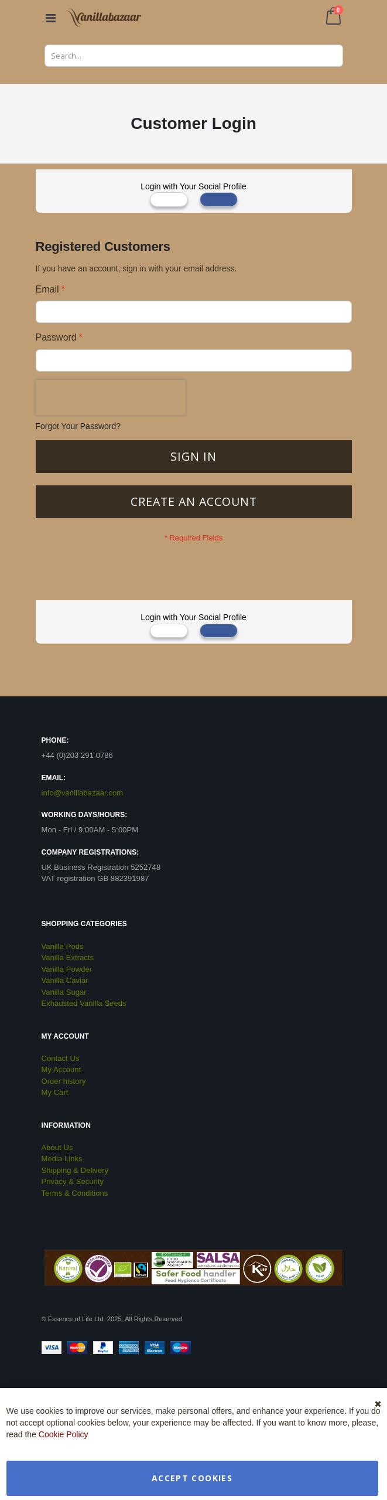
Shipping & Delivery (75, 1170)
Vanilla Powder (67, 969)
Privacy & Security (73, 1181)
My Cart (55, 1092)
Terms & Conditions (75, 1193)
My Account (61, 1069)
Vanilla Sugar (64, 992)
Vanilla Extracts (68, 957)
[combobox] (193, 56)
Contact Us (61, 1058)
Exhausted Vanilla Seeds (84, 1003)
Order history (64, 1081)
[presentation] (111, 397)
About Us (57, 1147)
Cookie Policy (63, 1434)
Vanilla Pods (63, 946)
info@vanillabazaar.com (83, 792)
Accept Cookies (192, 1478)
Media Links (62, 1158)
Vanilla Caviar (65, 980)
